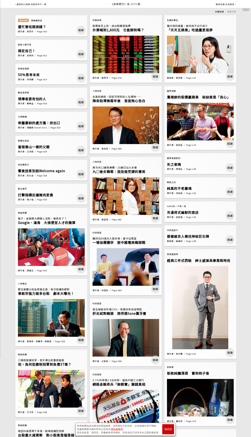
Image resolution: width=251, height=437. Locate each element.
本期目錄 (219, 11)
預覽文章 (231, 11)
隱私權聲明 (117, 429)
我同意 (168, 429)
